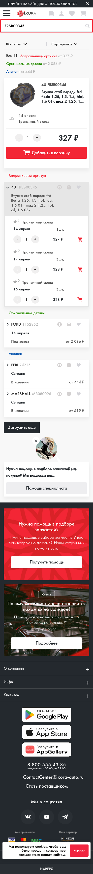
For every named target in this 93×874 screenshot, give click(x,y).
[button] (46, 199)
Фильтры (16, 44)
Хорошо (79, 850)
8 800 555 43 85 (46, 765)
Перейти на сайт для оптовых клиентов (42, 4)
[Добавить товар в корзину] (80, 239)
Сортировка (64, 44)
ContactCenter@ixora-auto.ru (53, 777)
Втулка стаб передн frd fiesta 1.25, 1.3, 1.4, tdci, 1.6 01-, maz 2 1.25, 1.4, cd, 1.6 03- (62, 97)
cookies (41, 846)
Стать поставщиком (47, 786)
